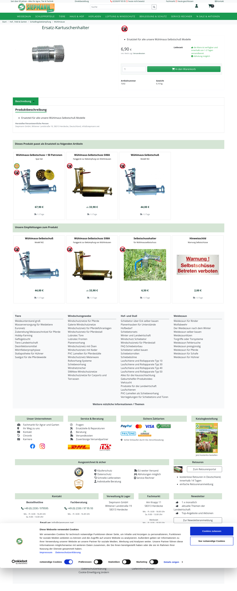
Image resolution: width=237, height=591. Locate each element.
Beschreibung (25, 101)
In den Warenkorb (184, 69)
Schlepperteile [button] (45, 16)
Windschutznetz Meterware (83, 357)
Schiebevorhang (77, 364)
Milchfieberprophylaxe (27, 350)
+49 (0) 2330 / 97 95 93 (79, 508)
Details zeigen (171, 585)
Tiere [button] (62, 16)
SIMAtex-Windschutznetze (82, 371)
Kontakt (23, 432)
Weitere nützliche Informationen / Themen (118, 404)
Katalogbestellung (207, 418)
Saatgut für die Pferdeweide (30, 357)
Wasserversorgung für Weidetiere (34, 324)
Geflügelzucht (22, 339)
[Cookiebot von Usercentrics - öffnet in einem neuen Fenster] (19, 585)
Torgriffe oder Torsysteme (188, 339)
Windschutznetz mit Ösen (82, 346)
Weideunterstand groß (27, 321)
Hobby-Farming (23, 335)
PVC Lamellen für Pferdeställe (84, 353)
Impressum (46, 575)
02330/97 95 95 (119, 1)
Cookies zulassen (211, 554)
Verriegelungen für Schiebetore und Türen (144, 397)
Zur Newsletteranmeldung (198, 520)
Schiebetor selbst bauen (134, 350)
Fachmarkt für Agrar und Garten (37, 424)
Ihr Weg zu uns (27, 428)
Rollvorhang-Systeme (80, 360)
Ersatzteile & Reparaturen (86, 428)
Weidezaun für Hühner (186, 357)
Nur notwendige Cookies (211, 564)
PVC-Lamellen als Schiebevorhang (140, 393)
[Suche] (121, 7)
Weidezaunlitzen (183, 335)
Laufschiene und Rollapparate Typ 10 (141, 360)
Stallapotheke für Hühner (29, 353)
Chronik (23, 435)
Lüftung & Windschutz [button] (120, 16)
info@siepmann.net (63, 522)
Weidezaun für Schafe (186, 353)
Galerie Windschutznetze (82, 324)
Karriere (23, 439)
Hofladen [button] (95, 16)
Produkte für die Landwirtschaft (138, 386)
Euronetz (20, 328)
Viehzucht (126, 382)
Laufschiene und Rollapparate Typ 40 (141, 368)
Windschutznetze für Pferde (83, 321)
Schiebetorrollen (130, 353)
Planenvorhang (76, 342)
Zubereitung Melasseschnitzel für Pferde (37, 331)
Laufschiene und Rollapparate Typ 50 (141, 371)
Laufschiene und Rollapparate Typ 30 (141, 364)
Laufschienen (128, 389)
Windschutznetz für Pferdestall (85, 331)
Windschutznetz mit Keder (82, 350)
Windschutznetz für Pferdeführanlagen (90, 328)
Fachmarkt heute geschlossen (179, 1)
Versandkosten (139, 53)
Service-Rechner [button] (181, 16)
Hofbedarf (126, 328)
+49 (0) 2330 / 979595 (34, 508)
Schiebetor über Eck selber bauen (140, 321)
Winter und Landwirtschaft (136, 335)
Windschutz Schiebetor (134, 339)
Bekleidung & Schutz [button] (153, 16)
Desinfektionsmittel (26, 346)
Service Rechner (145, 477)
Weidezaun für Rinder (186, 321)
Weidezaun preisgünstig (187, 346)
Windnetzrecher (77, 368)
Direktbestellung (82, 1)
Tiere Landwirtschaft (26, 342)
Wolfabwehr (180, 324)
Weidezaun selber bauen (187, 331)
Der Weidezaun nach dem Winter (192, 328)
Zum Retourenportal (204, 469)
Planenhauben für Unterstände (138, 324)
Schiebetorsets (129, 331)
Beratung (77, 432)
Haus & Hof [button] (77, 16)
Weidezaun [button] (24, 16)
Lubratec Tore (76, 335)
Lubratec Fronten (77, 339)
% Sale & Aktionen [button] (208, 16)
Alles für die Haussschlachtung (138, 375)
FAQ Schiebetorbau (131, 346)
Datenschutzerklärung (68, 575)
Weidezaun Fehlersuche (187, 342)
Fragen (76, 424)
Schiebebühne (129, 357)
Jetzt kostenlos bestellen (207, 455)
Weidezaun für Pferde (186, 350)
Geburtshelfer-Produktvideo (136, 379)
